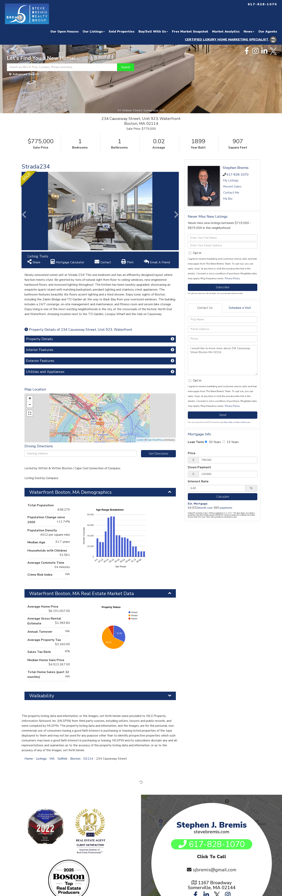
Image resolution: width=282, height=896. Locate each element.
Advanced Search (26, 74)
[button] (125, 67)
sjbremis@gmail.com (214, 870)
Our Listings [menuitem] (94, 31)
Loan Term (196, 442)
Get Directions (158, 453)
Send (222, 415)
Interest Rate (198, 481)
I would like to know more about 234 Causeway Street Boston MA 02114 (222, 360)
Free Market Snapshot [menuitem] (190, 31)
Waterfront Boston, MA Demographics (70, 492)
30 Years (213, 442)
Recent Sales (232, 186)
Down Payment (199, 467)
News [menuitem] (249, 31)
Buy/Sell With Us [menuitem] (153, 31)
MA (52, 758)
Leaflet (140, 439)
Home (28, 758)
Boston (75, 758)
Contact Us (205, 308)
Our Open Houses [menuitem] (64, 31)
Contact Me (231, 192)
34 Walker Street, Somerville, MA (141, 110)
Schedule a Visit (240, 308)
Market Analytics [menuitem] (226, 31)
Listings (41, 758)
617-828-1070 (238, 174)
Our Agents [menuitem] (267, 31)
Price (191, 453)
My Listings (231, 180)
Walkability (41, 696)
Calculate (222, 497)
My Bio (227, 199)
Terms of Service (241, 422)
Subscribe (222, 287)
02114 (88, 758)
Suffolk (62, 758)
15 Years (230, 442)
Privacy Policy (232, 278)
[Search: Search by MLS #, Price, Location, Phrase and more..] (62, 67)
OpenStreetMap (155, 439)
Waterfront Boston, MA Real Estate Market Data (81, 593)
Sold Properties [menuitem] (122, 31)
